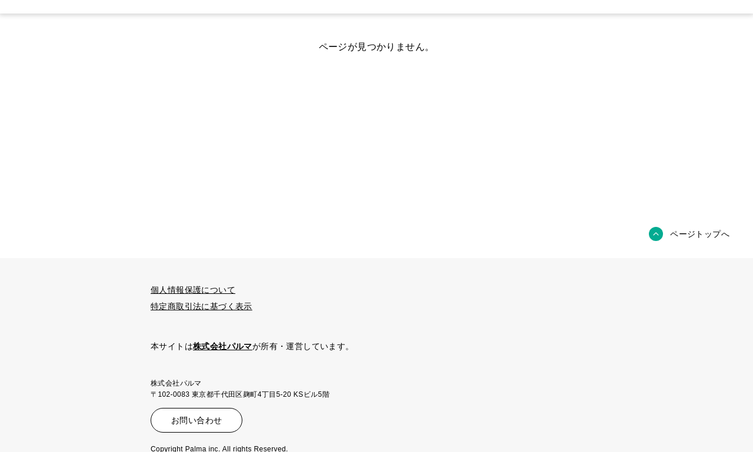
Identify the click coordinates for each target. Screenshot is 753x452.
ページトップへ (699, 234)
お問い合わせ (196, 420)
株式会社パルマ (222, 346)
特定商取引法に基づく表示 (201, 306)
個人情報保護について (193, 289)
